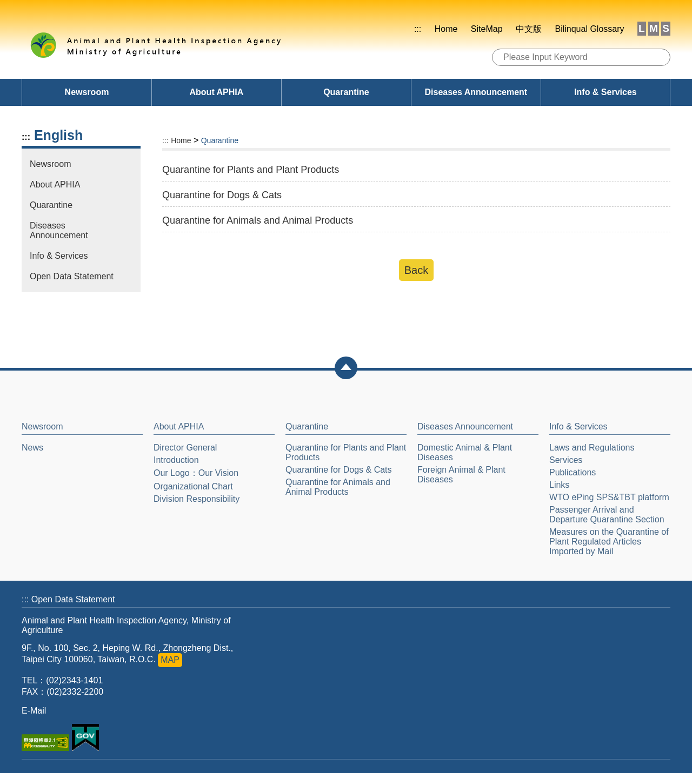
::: (417, 28)
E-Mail (34, 710)
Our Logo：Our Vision (196, 473)
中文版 (529, 28)
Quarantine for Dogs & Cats (338, 469)
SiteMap (487, 28)
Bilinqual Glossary (589, 28)
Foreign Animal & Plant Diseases (461, 474)
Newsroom (87, 92)
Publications (572, 472)
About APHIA (217, 92)
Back (416, 270)
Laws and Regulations (591, 447)
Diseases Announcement (475, 92)
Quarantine (346, 92)
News (32, 447)
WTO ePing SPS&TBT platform (609, 497)
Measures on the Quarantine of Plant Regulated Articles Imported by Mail (609, 541)
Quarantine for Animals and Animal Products (337, 487)
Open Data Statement (72, 276)
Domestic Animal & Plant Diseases (464, 452)
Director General (185, 447)
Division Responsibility (196, 498)
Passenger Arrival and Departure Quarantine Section (606, 514)
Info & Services (605, 92)
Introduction (176, 460)
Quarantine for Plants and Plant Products (345, 452)
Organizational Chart (193, 486)
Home (446, 28)
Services (565, 460)
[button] (346, 368)
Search (658, 58)
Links (559, 484)
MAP (170, 659)
